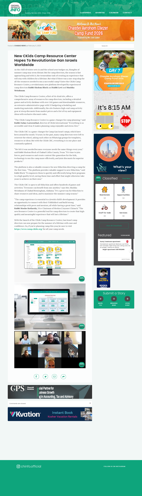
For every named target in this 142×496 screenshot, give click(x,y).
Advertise (100, 12)
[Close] (90, 403)
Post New (126, 178)
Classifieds (85, 12)
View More (125, 235)
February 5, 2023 (34, 46)
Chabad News (20, 46)
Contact (127, 12)
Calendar (113, 12)
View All (114, 225)
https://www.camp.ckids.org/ (28, 229)
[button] (131, 251)
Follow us (114, 466)
